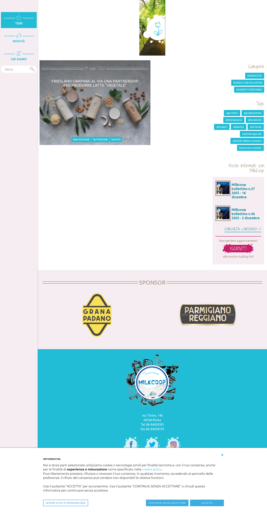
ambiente (238, 126)
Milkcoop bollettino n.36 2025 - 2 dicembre (246, 214)
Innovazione (81, 139)
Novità (116, 139)
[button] (222, 455)
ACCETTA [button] (207, 503)
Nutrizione (100, 139)
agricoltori (232, 113)
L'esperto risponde (249, 89)
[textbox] (19, 69)
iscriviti (238, 248)
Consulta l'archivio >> (242, 229)
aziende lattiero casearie (247, 140)
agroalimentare (253, 113)
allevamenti (255, 119)
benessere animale (250, 147)
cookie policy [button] (152, 469)
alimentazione (234, 119)
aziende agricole (252, 133)
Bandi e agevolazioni (247, 82)
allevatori (221, 126)
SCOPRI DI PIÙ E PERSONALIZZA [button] (65, 503)
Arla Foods (256, 126)
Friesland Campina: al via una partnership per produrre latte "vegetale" (95, 83)
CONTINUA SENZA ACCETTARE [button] (167, 503)
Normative (254, 75)
